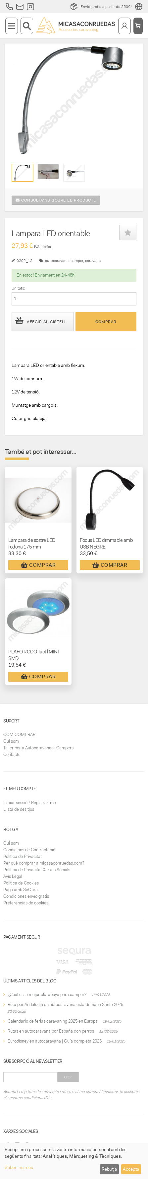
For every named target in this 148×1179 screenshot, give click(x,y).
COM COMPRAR (19, 734)
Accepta (131, 1169)
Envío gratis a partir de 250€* (101, 7)
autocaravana (57, 260)
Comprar (106, 321)
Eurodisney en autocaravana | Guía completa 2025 (55, 1041)
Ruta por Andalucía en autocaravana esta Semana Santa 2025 (65, 1004)
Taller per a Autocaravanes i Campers (38, 748)
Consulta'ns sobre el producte (56, 200)
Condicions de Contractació (29, 850)
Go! (68, 1077)
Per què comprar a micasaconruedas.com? (43, 863)
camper (77, 260)
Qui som (11, 741)
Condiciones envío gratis (26, 896)
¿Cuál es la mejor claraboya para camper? (47, 994)
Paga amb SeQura (20, 889)
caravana (93, 260)
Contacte (12, 754)
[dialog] (74, 1161)
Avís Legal (12, 876)
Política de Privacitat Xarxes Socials (36, 870)
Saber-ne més (19, 1167)
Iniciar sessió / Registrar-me (29, 802)
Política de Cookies (21, 883)
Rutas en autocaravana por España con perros (51, 1031)
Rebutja (109, 1169)
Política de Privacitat (22, 856)
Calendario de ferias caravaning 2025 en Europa (53, 1021)
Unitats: (18, 288)
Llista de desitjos (18, 809)
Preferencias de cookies (25, 903)
